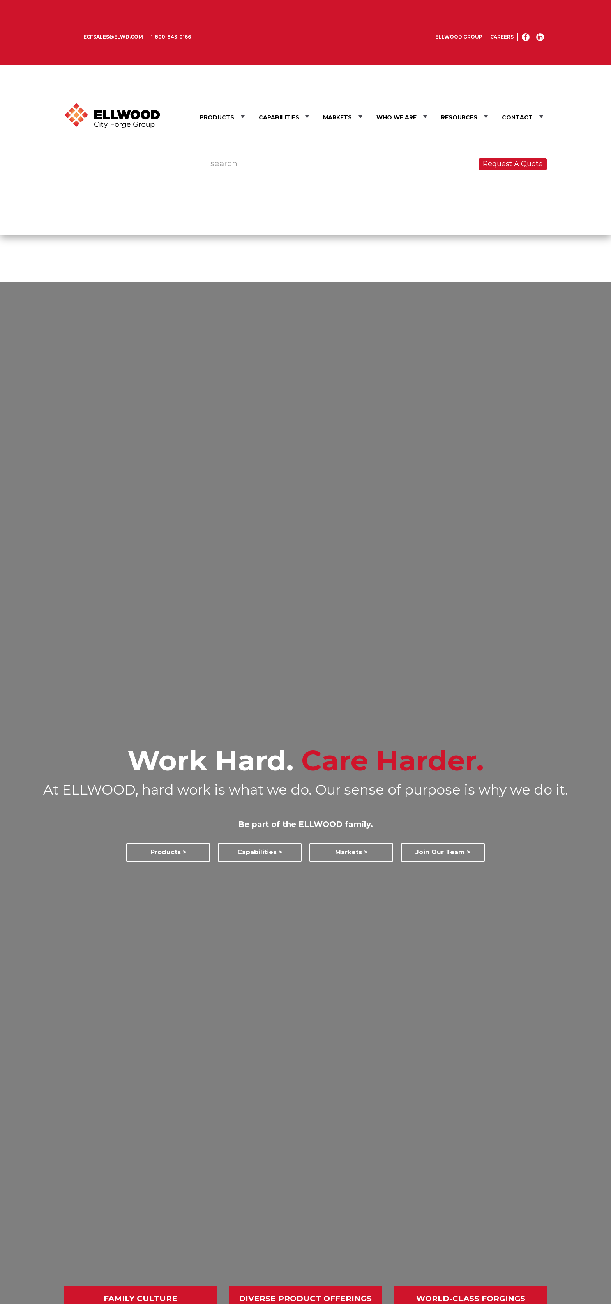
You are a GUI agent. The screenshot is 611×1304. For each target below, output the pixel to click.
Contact (517, 117)
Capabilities (280, 117)
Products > (168, 852)
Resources (459, 117)
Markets (337, 117)
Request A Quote (513, 164)
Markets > (351, 852)
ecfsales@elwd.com (113, 37)
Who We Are (396, 117)
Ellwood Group (458, 37)
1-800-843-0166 (171, 37)
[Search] (259, 163)
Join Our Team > (442, 852)
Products (217, 117)
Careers (502, 37)
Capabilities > (259, 852)
